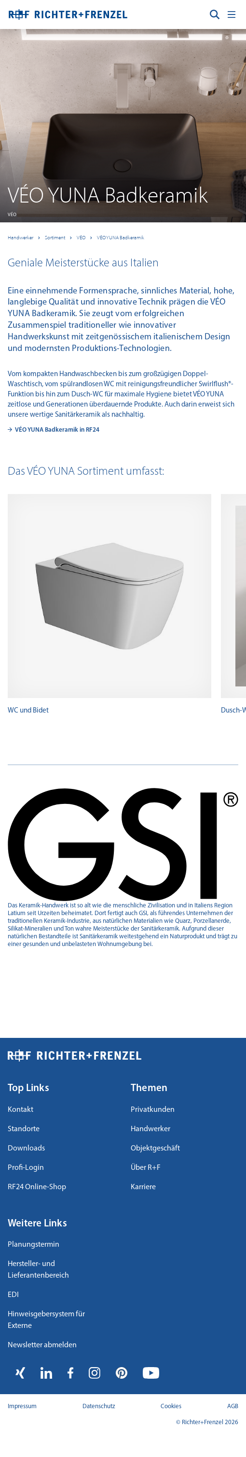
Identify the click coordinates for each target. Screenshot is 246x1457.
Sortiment (55, 237)
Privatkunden (153, 1110)
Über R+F (146, 1168)
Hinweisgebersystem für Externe (46, 1320)
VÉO (81, 237)
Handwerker (20, 237)
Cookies (171, 1406)
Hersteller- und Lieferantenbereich (38, 1270)
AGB (232, 1406)
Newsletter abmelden (42, 1345)
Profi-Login (26, 1168)
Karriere (143, 1187)
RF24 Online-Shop (37, 1187)
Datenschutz (98, 1406)
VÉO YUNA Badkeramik (120, 237)
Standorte (24, 1129)
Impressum (22, 1406)
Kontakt (20, 1110)
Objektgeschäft (155, 1148)
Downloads (26, 1148)
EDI (13, 1295)
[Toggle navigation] (231, 14)
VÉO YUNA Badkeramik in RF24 (57, 430)
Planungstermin (33, 1245)
